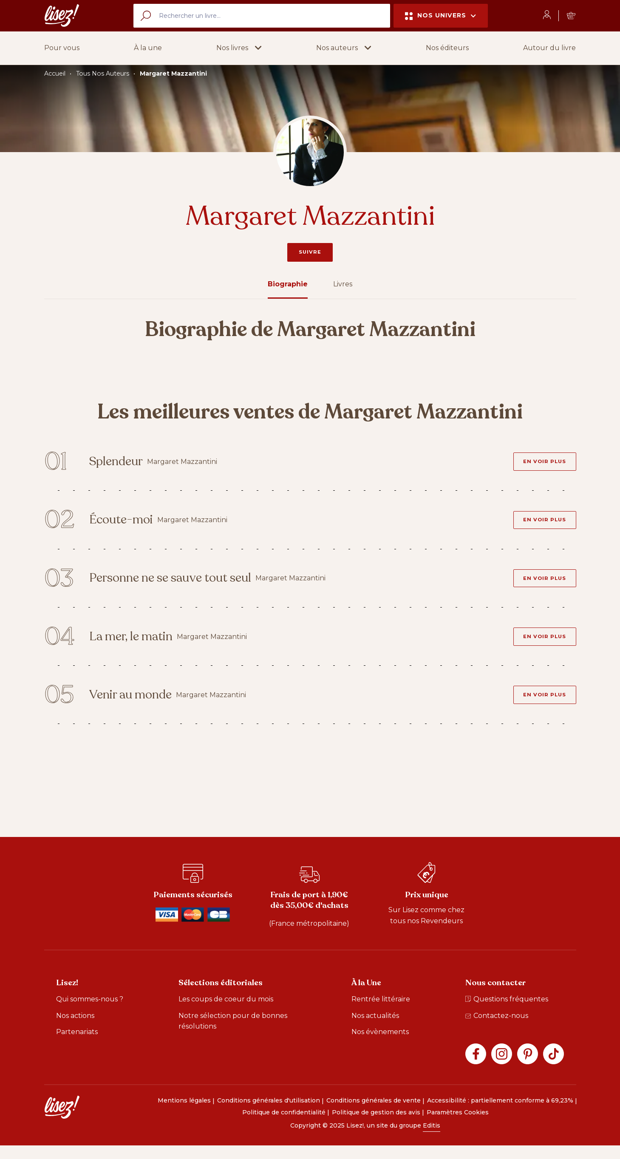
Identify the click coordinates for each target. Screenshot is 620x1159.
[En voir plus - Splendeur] (542, 463)
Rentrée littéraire (380, 1012)
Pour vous (61, 48)
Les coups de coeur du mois (225, 1012)
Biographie (288, 284)
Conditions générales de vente (373, 1114)
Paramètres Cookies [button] (458, 1125)
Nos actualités (375, 1029)
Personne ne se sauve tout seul (182, 585)
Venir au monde (140, 706)
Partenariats (77, 1045)
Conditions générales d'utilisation (268, 1114)
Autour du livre (549, 48)
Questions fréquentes (506, 1012)
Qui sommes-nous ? (89, 1012)
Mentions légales (184, 1114)
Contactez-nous (496, 1029)
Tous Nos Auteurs (102, 73)
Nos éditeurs (447, 48)
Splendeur (124, 463)
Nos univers (440, 15)
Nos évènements (380, 1045)
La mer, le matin (141, 646)
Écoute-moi (129, 524)
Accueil (54, 73)
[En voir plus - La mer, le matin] (542, 645)
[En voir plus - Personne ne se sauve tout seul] (542, 585)
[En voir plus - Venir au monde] (542, 707)
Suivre (310, 252)
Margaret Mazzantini (173, 73)
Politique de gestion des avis (376, 1125)
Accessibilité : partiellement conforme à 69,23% (500, 1114)
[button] (239, 48)
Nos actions (75, 1029)
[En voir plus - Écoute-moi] (542, 524)
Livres (342, 284)
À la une (148, 48)
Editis (431, 1138)
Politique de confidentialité (284, 1125)
